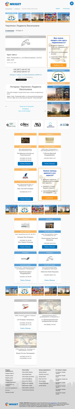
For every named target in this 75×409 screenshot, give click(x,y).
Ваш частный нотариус (24, 111)
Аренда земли (42, 381)
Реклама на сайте (9, 392)
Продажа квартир (9, 373)
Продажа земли (9, 380)
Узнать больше (25, 163)
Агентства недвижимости (11, 387)
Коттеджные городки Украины (60, 373)
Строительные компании (28, 390)
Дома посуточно (43, 378)
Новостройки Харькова (27, 383)
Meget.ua (39, 74)
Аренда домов (42, 376)
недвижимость (29, 77)
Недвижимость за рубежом (9, 385)
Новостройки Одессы (27, 381)
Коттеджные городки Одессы (60, 386)
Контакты (7, 390)
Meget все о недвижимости (11, 404)
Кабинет (58, 8)
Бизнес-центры (42, 385)
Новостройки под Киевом (28, 376)
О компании (9, 30)
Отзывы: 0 (19, 30)
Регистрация (66, 8)
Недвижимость (8, 8)
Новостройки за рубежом (28, 387)
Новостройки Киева (26, 374)
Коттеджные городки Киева (60, 376)
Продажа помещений (10, 382)
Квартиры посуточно (44, 374)
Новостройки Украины (27, 372)
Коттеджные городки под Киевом (61, 379)
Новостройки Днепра (27, 378)
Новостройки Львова (27, 385)
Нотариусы (17, 8)
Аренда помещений (43, 383)
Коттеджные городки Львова (60, 393)
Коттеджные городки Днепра (60, 383)
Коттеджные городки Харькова (60, 390)
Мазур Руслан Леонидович (27, 106)
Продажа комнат (9, 375)
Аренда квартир (42, 372)
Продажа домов (9, 377)
